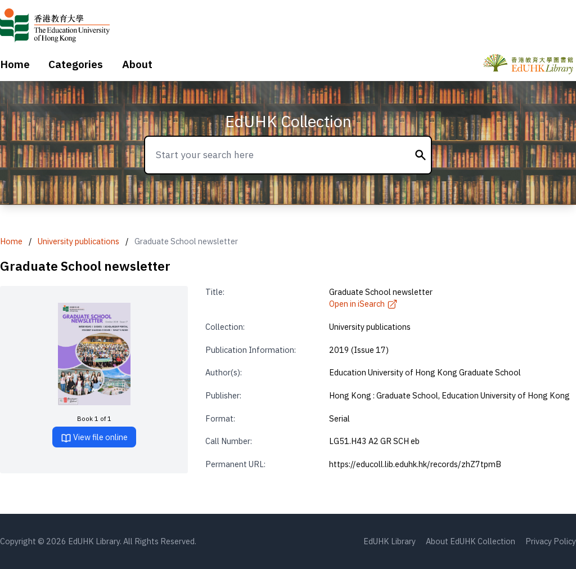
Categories (75, 64)
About (137, 64)
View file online (94, 437)
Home (15, 64)
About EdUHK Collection (470, 541)
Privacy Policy (550, 541)
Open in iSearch (363, 303)
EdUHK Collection (288, 121)
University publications (78, 241)
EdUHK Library (389, 541)
